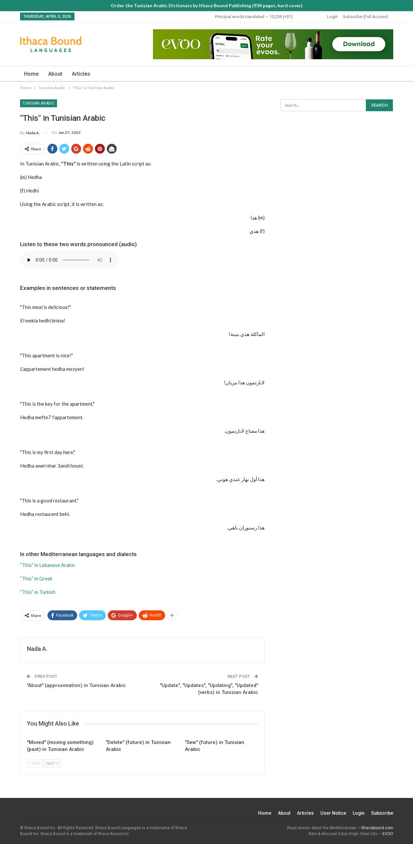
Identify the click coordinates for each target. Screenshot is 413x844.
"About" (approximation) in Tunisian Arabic (76, 685)
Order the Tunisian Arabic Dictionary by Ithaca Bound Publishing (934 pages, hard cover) (207, 5)
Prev (35, 763)
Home (31, 74)
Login (332, 16)
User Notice (333, 813)
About (55, 74)
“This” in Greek (36, 578)
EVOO (387, 833)
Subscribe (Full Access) (365, 16)
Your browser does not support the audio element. (69, 260)
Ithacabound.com (377, 828)
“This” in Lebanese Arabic (47, 565)
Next (52, 763)
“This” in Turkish (37, 592)
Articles (81, 74)
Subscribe (382, 813)
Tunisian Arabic (38, 103)
